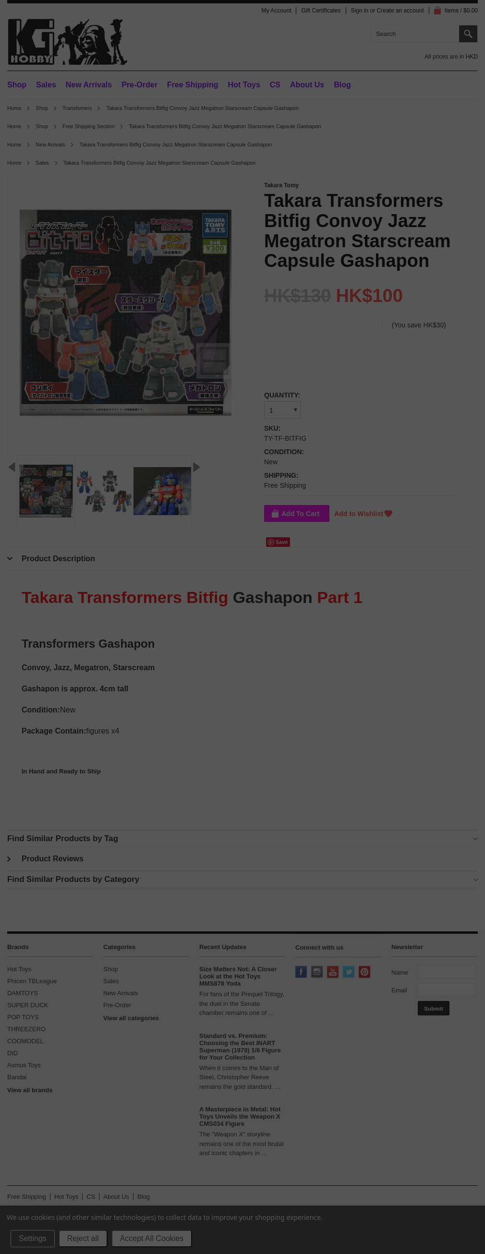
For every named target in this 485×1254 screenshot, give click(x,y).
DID (12, 1053)
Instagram (318, 972)
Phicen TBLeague (32, 981)
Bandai (16, 1077)
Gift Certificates (320, 10)
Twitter (349, 972)
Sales (46, 85)
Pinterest (365, 972)
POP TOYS (23, 1017)
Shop (16, 85)
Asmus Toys (24, 1065)
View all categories (131, 1018)
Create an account (400, 10)
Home (14, 108)
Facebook (302, 972)
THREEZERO (26, 1029)
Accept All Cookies (152, 1238)
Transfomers (77, 108)
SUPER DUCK (27, 1005)
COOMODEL (25, 1041)
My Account (276, 10)
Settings (33, 1238)
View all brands (29, 1090)
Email (399, 990)
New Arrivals (89, 85)
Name (399, 972)
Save (282, 542)
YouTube (333, 972)
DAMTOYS (22, 993)
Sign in (360, 10)
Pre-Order (139, 85)
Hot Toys (19, 969)
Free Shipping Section (88, 126)
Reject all (83, 1238)
